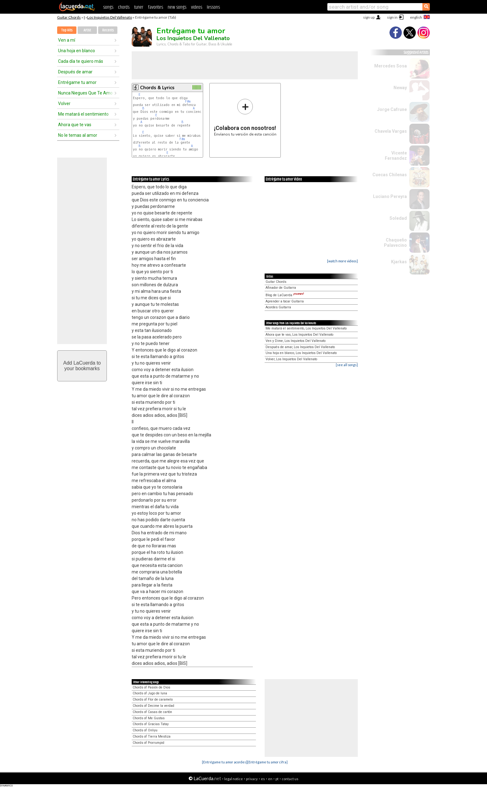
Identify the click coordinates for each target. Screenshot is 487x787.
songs (108, 7)
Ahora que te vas (74, 124)
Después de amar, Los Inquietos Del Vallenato (300, 347)
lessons (213, 7)
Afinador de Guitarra (281, 288)
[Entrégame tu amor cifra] (267, 762)
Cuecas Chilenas (389, 174)
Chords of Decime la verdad (153, 706)
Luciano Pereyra (390, 196)
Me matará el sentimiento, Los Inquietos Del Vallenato (306, 328)
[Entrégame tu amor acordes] (224, 762)
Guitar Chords (69, 17)
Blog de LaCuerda (285, 295)
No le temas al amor (77, 135)
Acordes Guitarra (278, 307)
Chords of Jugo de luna (150, 693)
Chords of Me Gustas (149, 718)
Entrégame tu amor (77, 82)
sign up (369, 17)
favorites (155, 7)
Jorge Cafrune (392, 109)
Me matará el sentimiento (83, 114)
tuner (138, 7)
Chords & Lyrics (157, 88)
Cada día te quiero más (80, 61)
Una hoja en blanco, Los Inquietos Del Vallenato (301, 353)
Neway (400, 87)
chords (124, 7)
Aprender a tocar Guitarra (285, 301)
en (270, 779)
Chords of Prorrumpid (148, 743)
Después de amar (75, 71)
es (263, 779)
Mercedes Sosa (390, 65)
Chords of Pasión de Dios (151, 687)
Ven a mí (66, 40)
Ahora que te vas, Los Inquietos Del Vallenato (299, 335)
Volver (64, 103)
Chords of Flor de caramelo (153, 699)
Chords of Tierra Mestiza (152, 736)
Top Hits (66, 30)
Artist (87, 30)
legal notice (233, 779)
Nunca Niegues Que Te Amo (85, 92)
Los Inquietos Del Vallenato (109, 17)
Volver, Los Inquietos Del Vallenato (291, 359)
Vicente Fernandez (396, 155)
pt (277, 779)
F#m (187, 101)
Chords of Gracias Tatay (151, 724)
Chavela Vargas (391, 131)
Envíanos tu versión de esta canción (245, 117)
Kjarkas (399, 261)
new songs (177, 7)
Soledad (398, 218)
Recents (108, 30)
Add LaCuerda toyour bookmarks (82, 365)
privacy (252, 779)
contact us (290, 779)
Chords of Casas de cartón (152, 712)
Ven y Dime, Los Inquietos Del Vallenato (295, 341)
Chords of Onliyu (145, 730)
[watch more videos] (342, 261)
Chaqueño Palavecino (395, 242)
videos (196, 7)
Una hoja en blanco (76, 50)
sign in (392, 17)
